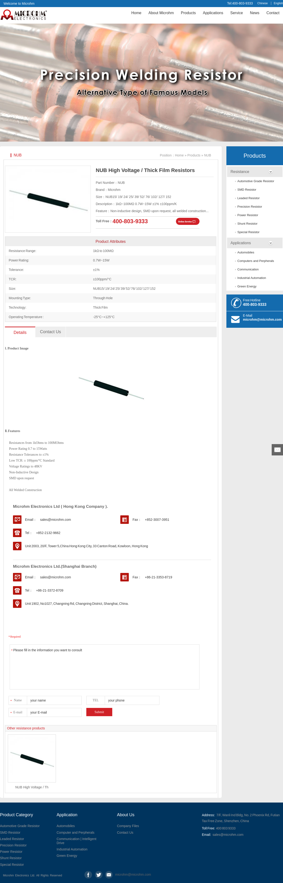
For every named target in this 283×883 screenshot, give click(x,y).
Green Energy (247, 286)
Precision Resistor (249, 206)
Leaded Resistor (248, 198)
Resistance (240, 172)
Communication (248, 269)
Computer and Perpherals (75, 832)
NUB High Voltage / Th (32, 787)
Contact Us (125, 832)
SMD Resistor (246, 189)
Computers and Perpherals (255, 261)
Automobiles (245, 252)
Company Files (128, 826)
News (254, 13)
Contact (272, 13)
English (278, 3)
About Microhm (161, 13)
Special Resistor (248, 232)
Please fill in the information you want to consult (105, 667)
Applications (213, 13)
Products (188, 13)
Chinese (262, 3)
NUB (18, 155)
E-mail (16, 712)
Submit (99, 712)
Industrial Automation (251, 278)
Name (16, 699)
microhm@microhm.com (262, 319)
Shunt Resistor (247, 223)
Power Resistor (247, 215)
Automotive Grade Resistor (255, 181)
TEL (96, 700)
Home (136, 13)
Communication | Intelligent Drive (76, 841)
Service (236, 13)
